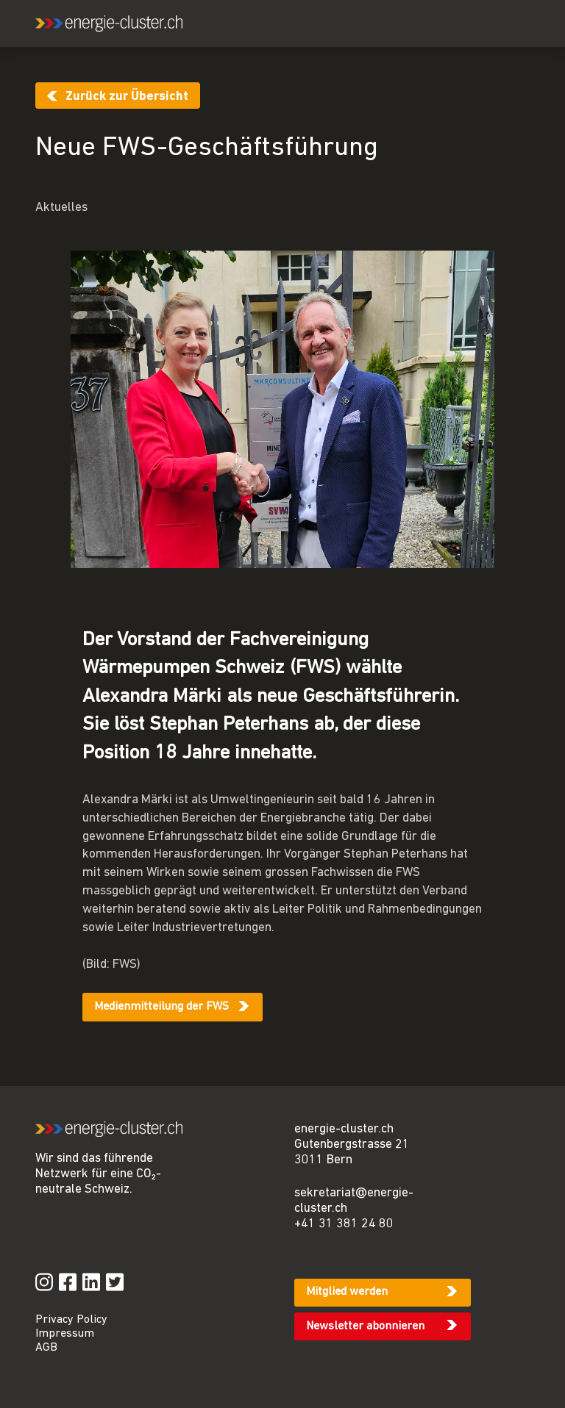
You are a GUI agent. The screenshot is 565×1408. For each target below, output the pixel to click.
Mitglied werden (347, 1292)
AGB (46, 1348)
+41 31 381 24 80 (344, 1224)
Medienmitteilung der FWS (161, 1007)
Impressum (64, 1334)
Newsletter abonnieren (365, 1326)
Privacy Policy (71, 1320)
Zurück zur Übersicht (126, 96)
